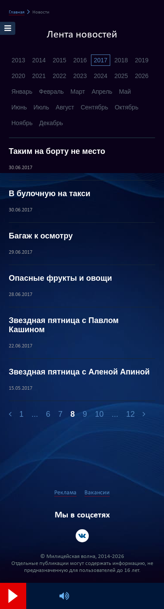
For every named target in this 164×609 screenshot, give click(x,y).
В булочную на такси (50, 193)
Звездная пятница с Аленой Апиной (79, 371)
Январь (21, 91)
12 (130, 414)
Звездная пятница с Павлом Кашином (64, 325)
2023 (80, 75)
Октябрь (126, 107)
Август (65, 107)
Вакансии (97, 493)
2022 (59, 75)
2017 (100, 60)
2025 (121, 75)
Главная (16, 12)
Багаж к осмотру (41, 235)
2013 (18, 60)
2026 (141, 75)
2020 (18, 75)
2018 (121, 60)
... (34, 414)
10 (99, 414)
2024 (100, 75)
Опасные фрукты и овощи (60, 278)
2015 (59, 60)
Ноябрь (22, 122)
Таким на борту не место (57, 151)
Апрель (101, 91)
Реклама (65, 493)
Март (77, 91)
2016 (80, 60)
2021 (38, 75)
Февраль (51, 91)
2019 (141, 60)
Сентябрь (94, 107)
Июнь (19, 107)
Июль (41, 107)
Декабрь (51, 122)
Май (125, 91)
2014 (38, 60)
